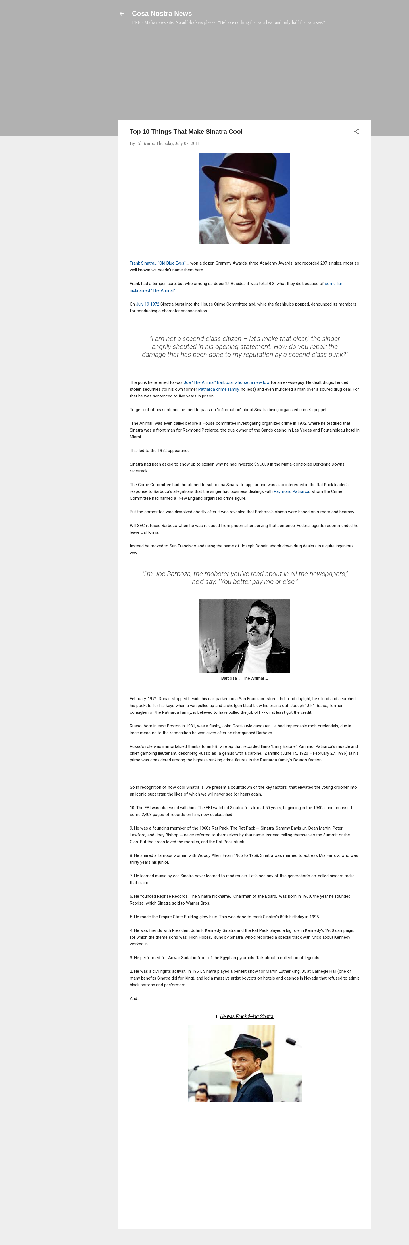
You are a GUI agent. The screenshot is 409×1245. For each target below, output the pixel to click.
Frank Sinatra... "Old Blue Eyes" (158, 263)
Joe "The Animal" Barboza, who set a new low (227, 382)
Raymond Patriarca (291, 491)
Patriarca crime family (218, 389)
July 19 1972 (147, 304)
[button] (356, 132)
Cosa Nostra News (162, 13)
